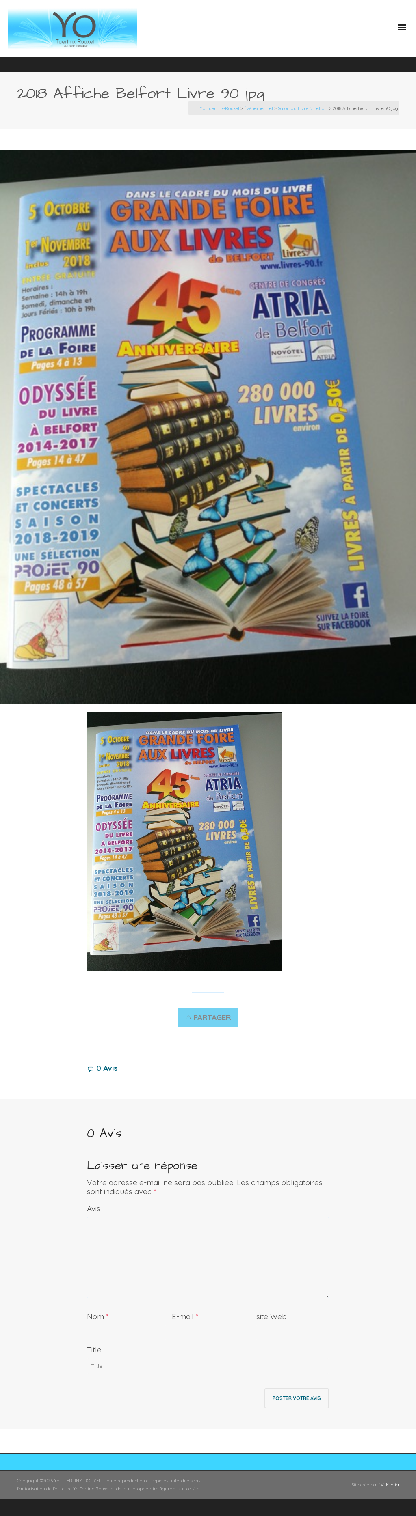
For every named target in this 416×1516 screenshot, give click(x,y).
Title (94, 1349)
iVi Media (389, 1485)
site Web (271, 1316)
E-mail (183, 1316)
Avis (93, 1208)
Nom (95, 1316)
